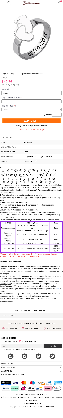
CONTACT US (6, 371)
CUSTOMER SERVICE (9, 367)
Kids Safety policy (22, 202)
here (11, 299)
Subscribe (53, 346)
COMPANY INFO (7, 363)
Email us (20, 205)
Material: (5, 89)
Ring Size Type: (8, 106)
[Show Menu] (4, 3)
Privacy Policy (31, 349)
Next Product (39, 310)
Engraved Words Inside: (11, 97)
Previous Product (22, 310)
